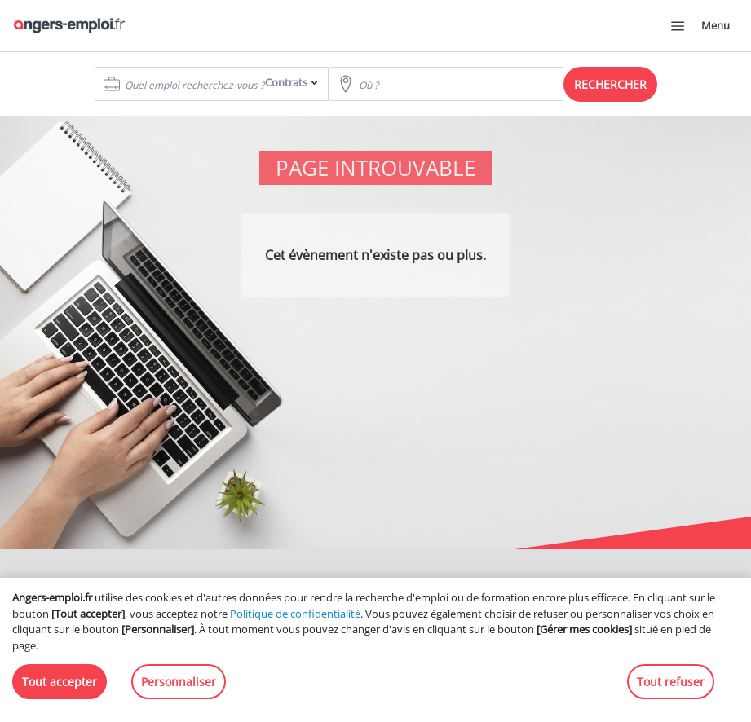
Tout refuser (671, 681)
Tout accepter (59, 681)
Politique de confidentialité (295, 613)
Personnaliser (178, 681)
